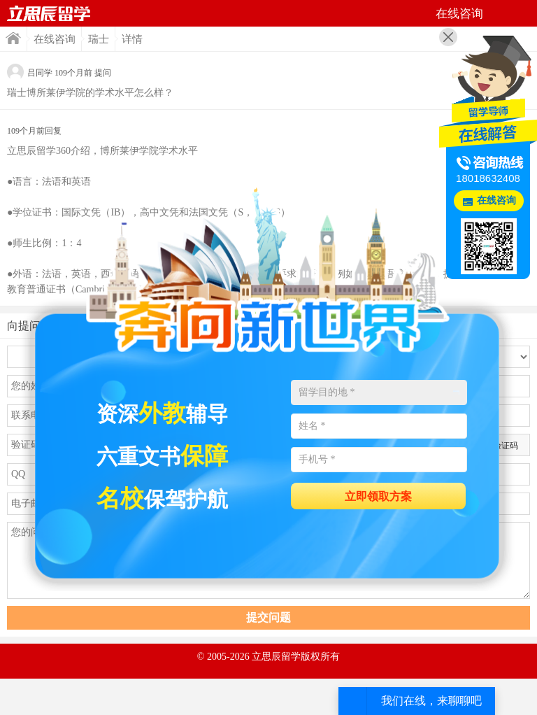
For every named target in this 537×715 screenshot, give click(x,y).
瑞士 (98, 39)
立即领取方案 (378, 496)
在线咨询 (55, 39)
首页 (49, 13)
